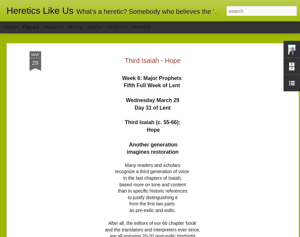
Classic (10, 27)
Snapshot (117, 27)
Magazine (54, 27)
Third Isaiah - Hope (152, 60)
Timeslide (141, 27)
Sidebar (95, 27)
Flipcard (31, 27)
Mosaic (75, 27)
